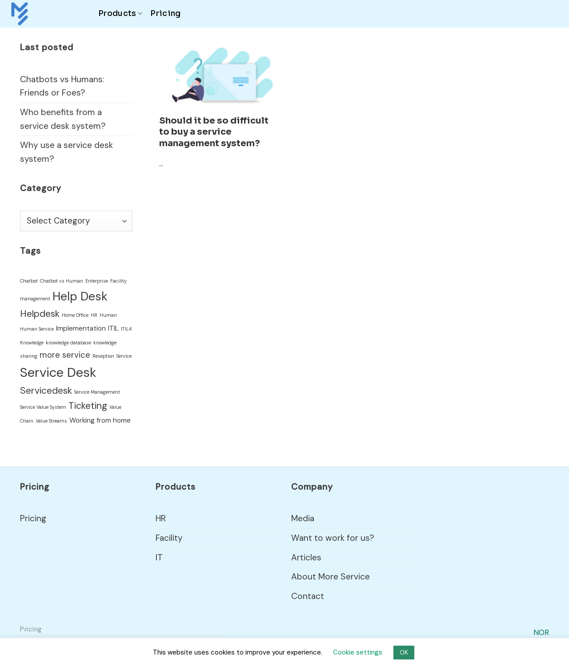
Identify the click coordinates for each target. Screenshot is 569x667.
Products (120, 13)
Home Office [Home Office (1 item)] (75, 315)
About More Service (330, 576)
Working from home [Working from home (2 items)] (100, 420)
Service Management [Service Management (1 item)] (97, 392)
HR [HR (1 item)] (94, 315)
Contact (307, 596)
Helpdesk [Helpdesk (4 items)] (40, 314)
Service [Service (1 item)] (124, 356)
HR (161, 518)
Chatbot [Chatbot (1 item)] (29, 281)
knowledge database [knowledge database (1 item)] (68, 342)
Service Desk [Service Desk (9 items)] (58, 372)
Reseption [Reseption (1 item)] (103, 356)
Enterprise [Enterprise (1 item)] (96, 281)
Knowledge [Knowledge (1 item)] (32, 342)
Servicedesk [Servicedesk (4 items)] (46, 390)
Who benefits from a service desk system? (63, 119)
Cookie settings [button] (357, 652)
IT (159, 557)
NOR (541, 632)
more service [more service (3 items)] (65, 354)
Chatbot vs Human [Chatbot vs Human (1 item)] (61, 281)
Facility (169, 537)
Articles (306, 557)
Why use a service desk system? (66, 152)
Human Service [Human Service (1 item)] (37, 329)
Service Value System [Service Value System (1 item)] (43, 407)
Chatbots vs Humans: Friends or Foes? (62, 86)
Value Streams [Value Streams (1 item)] (51, 421)
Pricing (165, 13)
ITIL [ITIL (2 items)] (113, 328)
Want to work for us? (332, 537)
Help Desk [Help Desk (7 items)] (80, 296)
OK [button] (404, 652)
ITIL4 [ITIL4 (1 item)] (126, 329)
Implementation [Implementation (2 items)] (81, 328)
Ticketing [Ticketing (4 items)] (87, 405)
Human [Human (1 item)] (108, 315)
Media (302, 518)
